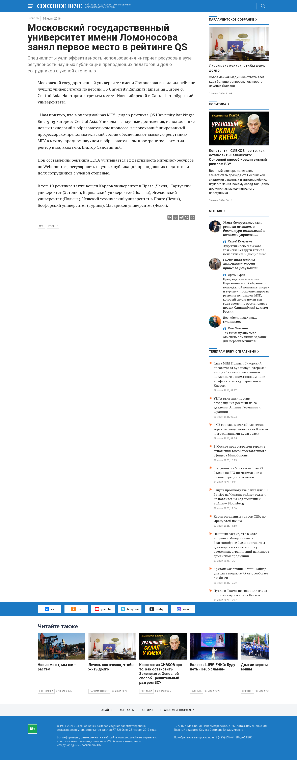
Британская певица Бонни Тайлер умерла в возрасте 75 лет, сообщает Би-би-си (241, 573)
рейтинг (53, 226)
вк (49, 609)
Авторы (147, 710)
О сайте (106, 710)
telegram (130, 609)
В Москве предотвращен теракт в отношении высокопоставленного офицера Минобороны (240, 450)
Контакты (126, 710)
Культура (196, 691)
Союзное (247, 691)
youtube (103, 609)
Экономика (46, 691)
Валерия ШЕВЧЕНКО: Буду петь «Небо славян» (212, 667)
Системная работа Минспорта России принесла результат (240, 264)
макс (183, 609)
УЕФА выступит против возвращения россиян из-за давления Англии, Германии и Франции (237, 405)
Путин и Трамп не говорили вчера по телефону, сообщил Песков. (240, 592)
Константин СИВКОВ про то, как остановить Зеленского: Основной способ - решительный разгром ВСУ (238, 157)
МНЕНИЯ (215, 211)
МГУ (41, 226)
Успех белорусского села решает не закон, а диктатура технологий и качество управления (244, 228)
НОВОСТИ (34, 18)
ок (76, 609)
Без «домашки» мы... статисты (240, 319)
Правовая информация (178, 710)
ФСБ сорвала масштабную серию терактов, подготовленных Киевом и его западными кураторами (241, 429)
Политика (217, 104)
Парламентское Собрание (231, 19)
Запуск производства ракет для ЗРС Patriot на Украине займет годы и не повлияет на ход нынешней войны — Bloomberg (241, 496)
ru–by (156, 609)
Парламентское (99, 691)
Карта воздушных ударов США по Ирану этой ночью (240, 518)
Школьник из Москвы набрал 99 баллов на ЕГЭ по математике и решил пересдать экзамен (238, 472)
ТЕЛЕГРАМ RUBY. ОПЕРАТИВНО (232, 351)
